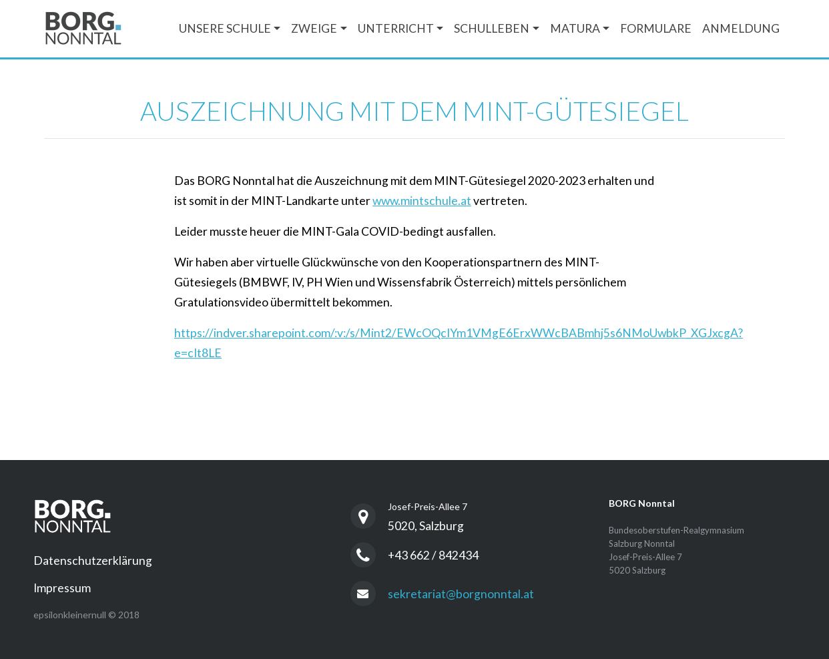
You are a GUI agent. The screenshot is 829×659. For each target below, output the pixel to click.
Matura (575, 28)
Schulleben (491, 28)
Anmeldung (741, 28)
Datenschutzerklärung (92, 561)
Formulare (656, 28)
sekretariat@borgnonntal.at (461, 594)
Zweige (314, 28)
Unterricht (396, 28)
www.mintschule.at (421, 201)
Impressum (62, 588)
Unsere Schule (225, 28)
